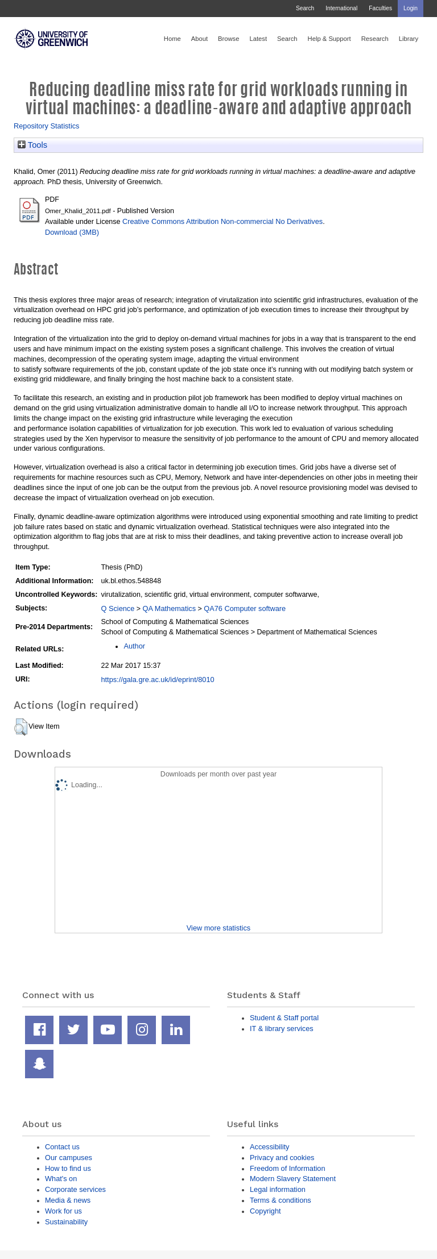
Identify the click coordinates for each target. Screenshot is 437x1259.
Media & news (67, 1200)
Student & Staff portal (284, 1017)
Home (172, 38)
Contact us (62, 1146)
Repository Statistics (47, 126)
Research (375, 38)
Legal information (278, 1189)
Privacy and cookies (282, 1157)
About (199, 38)
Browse (228, 38)
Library (408, 38)
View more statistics (218, 928)
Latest (258, 38)
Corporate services (75, 1189)
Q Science (117, 608)
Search (305, 8)
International (341, 8)
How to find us (68, 1168)
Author (134, 646)
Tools (32, 144)
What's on (61, 1178)
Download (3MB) (72, 232)
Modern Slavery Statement (293, 1178)
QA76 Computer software (245, 608)
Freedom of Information (287, 1168)
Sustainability (66, 1222)
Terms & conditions (280, 1200)
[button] (20, 727)
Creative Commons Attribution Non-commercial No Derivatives (222, 221)
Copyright (265, 1211)
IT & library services (282, 1028)
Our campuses (68, 1157)
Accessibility (269, 1146)
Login (410, 8)
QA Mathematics (169, 608)
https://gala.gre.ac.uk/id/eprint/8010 (157, 679)
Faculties (380, 8)
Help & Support (329, 38)
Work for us (63, 1211)
